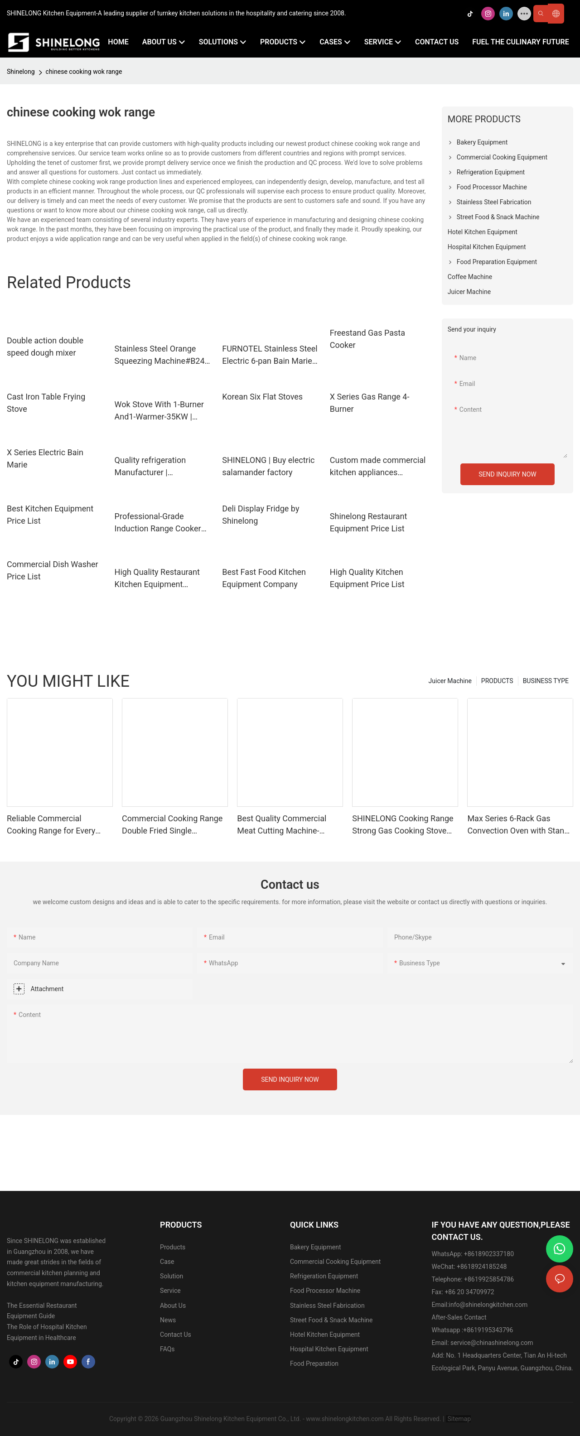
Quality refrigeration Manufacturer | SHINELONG (150, 466)
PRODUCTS (497, 680)
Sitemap (458, 1418)
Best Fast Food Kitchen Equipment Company (264, 578)
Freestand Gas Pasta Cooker (367, 339)
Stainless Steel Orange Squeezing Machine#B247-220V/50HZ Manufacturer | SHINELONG (163, 355)
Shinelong (21, 71)
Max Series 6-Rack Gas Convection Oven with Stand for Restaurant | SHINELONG (518, 825)
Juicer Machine (450, 680)
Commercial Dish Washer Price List (52, 570)
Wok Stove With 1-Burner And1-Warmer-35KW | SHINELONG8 (159, 411)
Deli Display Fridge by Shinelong (260, 514)
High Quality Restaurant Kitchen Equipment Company (157, 578)
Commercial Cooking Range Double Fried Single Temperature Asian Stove (172, 825)
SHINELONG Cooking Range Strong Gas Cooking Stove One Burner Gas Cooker (402, 825)
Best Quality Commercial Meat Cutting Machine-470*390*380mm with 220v (287, 825)
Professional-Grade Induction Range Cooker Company (158, 523)
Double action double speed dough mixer (45, 346)
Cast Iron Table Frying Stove (46, 403)
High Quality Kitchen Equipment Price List (367, 578)
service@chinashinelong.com (491, 1342)
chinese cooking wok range (84, 71)
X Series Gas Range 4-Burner (370, 403)
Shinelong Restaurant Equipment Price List (368, 522)
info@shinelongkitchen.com (488, 1304)
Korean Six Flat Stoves (262, 396)
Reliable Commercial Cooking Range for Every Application (51, 825)
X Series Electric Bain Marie (45, 458)
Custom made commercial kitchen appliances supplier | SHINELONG (378, 466)
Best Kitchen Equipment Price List (50, 514)
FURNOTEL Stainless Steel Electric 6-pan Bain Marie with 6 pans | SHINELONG (270, 355)
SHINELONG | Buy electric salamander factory (268, 466)
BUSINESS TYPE (546, 680)
